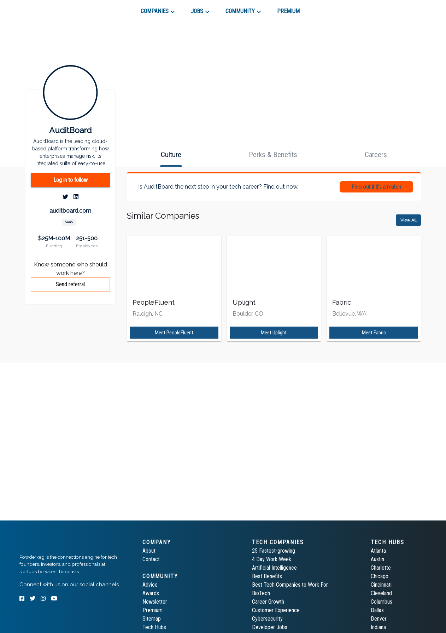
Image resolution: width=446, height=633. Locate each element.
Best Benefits (267, 576)
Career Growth (268, 601)
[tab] (44, 8)
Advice (150, 584)
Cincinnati (381, 584)
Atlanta (378, 550)
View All (408, 220)
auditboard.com (70, 210)
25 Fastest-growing (273, 550)
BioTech (261, 593)
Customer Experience (276, 610)
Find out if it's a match (376, 187)
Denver (379, 618)
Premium (152, 610)
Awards (150, 593)
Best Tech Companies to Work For (290, 584)
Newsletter (154, 601)
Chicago (379, 576)
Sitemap (151, 618)
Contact (151, 559)
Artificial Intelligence (274, 567)
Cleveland (381, 593)
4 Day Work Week (271, 559)
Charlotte (381, 567)
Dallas (377, 610)
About (148, 550)
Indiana (378, 627)
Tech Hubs (154, 627)
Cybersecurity (267, 618)
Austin (377, 559)
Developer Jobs (269, 627)
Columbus (381, 601)
